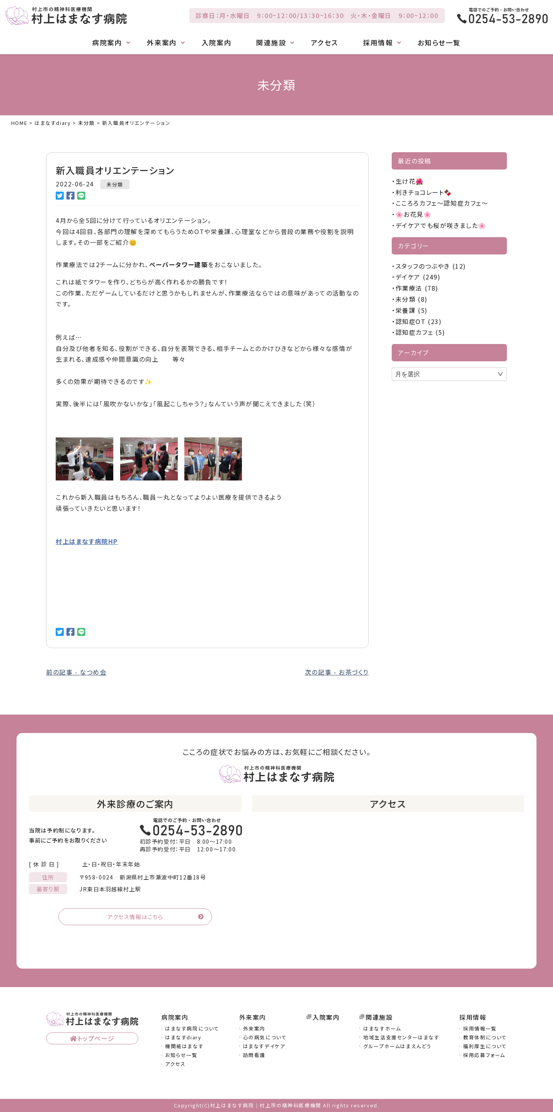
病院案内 (107, 43)
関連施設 (271, 43)
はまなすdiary (183, 1037)
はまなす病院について (192, 1028)
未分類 (114, 184)
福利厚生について (485, 1046)
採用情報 (378, 43)
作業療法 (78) (417, 288)
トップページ (96, 1038)
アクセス (324, 43)
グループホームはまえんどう (397, 1046)
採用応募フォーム (484, 1055)
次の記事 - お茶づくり (337, 672)
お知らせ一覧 (439, 43)
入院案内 (217, 43)
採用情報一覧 (480, 1028)
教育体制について (485, 1037)
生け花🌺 (410, 181)
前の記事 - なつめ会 (76, 672)
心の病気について (265, 1037)
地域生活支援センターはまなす (401, 1037)
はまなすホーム (382, 1028)
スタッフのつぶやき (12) (431, 266)
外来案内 (162, 43)
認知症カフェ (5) (420, 332)
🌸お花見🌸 (414, 214)
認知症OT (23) (419, 321)
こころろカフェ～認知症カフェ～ (442, 203)
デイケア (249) (418, 276)
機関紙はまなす (184, 1046)
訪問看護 (254, 1055)
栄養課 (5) (412, 310)
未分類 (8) (412, 299)
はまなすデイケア (264, 1046)
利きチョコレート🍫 (424, 192)
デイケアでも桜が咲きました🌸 (441, 225)
